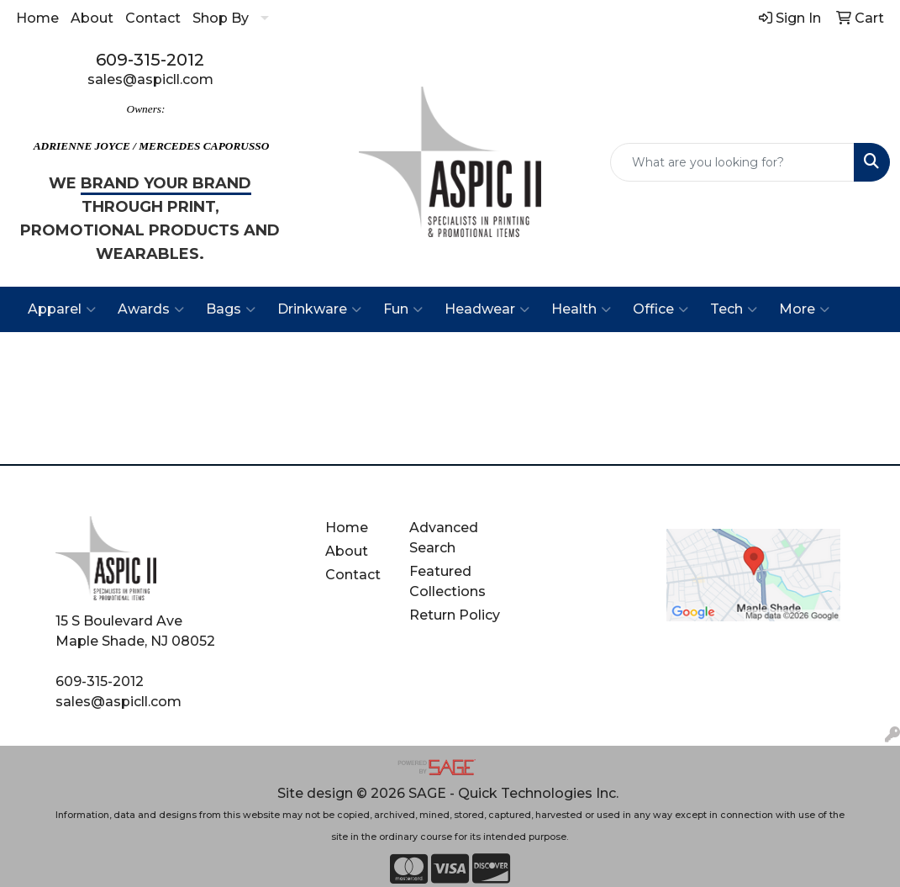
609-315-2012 (150, 60)
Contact (153, 18)
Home (37, 18)
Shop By (220, 18)
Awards (151, 309)
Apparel (62, 309)
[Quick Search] (732, 162)
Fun (403, 309)
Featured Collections (447, 581)
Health (581, 309)
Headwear (487, 309)
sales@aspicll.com (150, 79)
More (804, 309)
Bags (230, 309)
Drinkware (319, 309)
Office (660, 309)
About (92, 18)
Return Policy (454, 615)
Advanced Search (443, 538)
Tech (733, 309)
